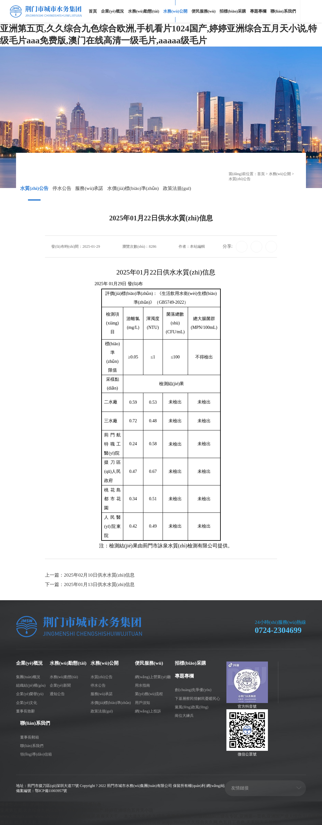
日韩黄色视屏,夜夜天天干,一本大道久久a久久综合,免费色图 (126, 815)
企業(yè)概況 (112, 11)
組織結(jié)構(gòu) (31, 685)
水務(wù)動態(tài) (143, 11)
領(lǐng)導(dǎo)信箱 (36, 754)
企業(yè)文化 (26, 702)
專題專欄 (258, 11)
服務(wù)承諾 (89, 188)
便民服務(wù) (204, 11)
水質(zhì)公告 (34, 188)
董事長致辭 (25, 711)
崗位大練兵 (184, 715)
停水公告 (62, 188)
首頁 (93, 11)
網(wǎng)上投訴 (148, 711)
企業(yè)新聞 (60, 685)
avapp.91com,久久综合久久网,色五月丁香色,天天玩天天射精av (221, 821)
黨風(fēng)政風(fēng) (191, 707)
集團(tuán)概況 (28, 676)
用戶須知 (142, 702)
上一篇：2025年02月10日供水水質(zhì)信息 (90, 575)
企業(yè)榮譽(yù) (29, 693)
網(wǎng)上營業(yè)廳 (153, 676)
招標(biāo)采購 (232, 11)
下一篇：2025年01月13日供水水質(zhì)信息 (90, 584)
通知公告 (57, 693)
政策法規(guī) (177, 188)
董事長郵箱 (29, 736)
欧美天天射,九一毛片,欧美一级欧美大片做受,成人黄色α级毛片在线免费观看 (87, 821)
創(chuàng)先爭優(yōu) (193, 689)
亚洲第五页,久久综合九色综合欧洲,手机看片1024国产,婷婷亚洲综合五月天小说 (76, 809)
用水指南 (142, 685)
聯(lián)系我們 (283, 11)
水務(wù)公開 (175, 11)
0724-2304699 (278, 629)
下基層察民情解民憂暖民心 (197, 698)
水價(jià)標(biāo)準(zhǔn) (133, 188)
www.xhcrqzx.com (16, 815)
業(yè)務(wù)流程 (149, 693)
